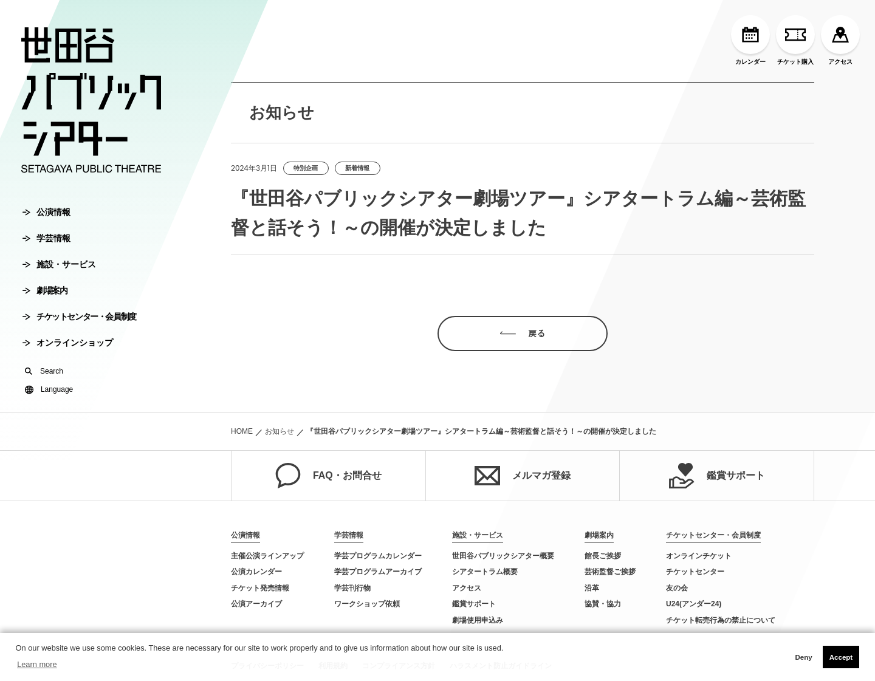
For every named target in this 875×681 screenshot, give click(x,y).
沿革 (592, 588)
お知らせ (279, 431)
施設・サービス (59, 264)
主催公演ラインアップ (267, 556)
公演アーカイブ (256, 604)
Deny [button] (803, 657)
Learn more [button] (37, 664)
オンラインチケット (699, 556)
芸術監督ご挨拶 (610, 571)
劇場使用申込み (477, 620)
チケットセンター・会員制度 (79, 316)
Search (44, 371)
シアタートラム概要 (485, 571)
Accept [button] (841, 657)
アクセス (840, 40)
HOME (242, 431)
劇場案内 (44, 290)
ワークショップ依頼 (367, 604)
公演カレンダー (256, 571)
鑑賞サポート (717, 475)
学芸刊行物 (352, 588)
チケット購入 (795, 40)
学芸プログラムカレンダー (378, 556)
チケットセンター (695, 571)
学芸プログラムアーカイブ (378, 571)
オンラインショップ (67, 342)
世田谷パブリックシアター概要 (503, 556)
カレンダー (750, 40)
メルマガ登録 (523, 475)
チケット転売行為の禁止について (720, 620)
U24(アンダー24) (693, 604)
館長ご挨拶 (603, 556)
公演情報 (46, 212)
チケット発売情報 (260, 588)
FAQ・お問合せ (328, 475)
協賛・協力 (603, 604)
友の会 (677, 588)
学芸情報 (46, 238)
